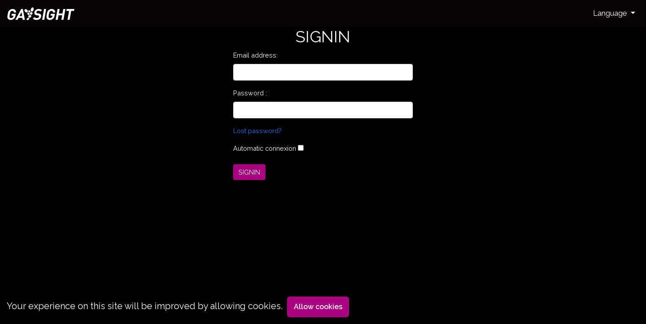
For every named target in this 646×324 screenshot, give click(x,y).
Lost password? (257, 131)
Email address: (255, 55)
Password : (250, 93)
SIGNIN (249, 172)
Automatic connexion (264, 148)
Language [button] (611, 13)
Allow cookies (318, 306)
